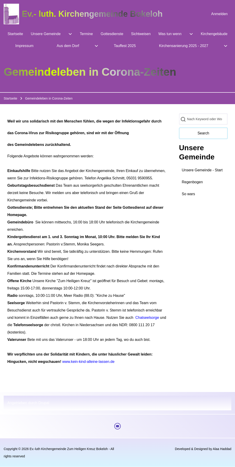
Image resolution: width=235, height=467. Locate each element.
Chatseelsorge (147, 318)
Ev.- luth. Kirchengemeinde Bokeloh (92, 14)
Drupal (43, 403)
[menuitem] (219, 14)
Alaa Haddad (222, 449)
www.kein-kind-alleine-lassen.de (88, 362)
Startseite (10, 98)
